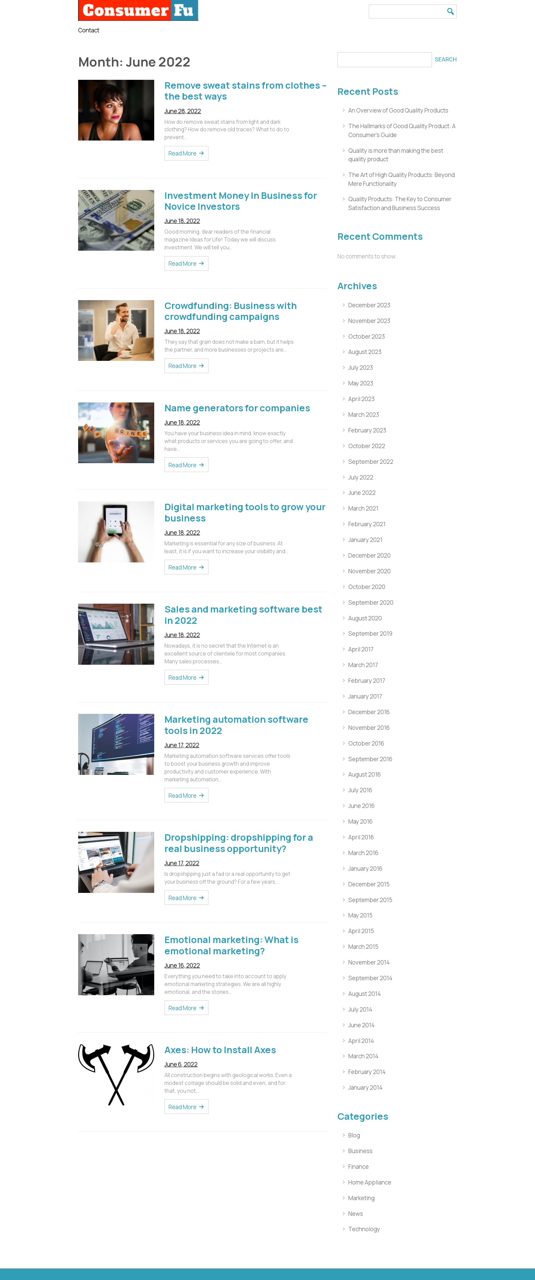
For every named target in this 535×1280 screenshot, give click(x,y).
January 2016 (365, 868)
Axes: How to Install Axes (220, 1049)
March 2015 (363, 947)
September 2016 (370, 759)
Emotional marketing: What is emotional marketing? (231, 945)
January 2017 (365, 696)
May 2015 (360, 915)
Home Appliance (369, 1182)
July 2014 (360, 1009)
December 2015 (369, 884)
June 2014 (361, 1025)
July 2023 (360, 367)
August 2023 (364, 352)
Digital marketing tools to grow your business (245, 512)
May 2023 (360, 383)
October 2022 (366, 446)
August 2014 (364, 994)
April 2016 (361, 837)
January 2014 (365, 1087)
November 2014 (369, 962)
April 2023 (361, 399)
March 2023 (363, 414)
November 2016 (369, 728)
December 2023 (369, 305)
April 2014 (361, 1041)
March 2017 (363, 665)
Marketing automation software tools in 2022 (236, 725)
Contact (88, 30)
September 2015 (370, 900)
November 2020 (369, 571)
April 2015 (361, 931)
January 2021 (365, 540)
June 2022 (362, 493)
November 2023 (369, 321)
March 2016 (363, 853)
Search (446, 59)
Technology (364, 1229)
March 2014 (363, 1056)
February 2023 (367, 430)
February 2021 (367, 524)
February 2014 (367, 1072)
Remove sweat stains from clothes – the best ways (245, 91)
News (355, 1214)
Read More (183, 153)
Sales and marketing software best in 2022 (243, 615)
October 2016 (366, 743)
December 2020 (369, 555)
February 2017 (366, 681)
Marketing (361, 1198)
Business (360, 1151)
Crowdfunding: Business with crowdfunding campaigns (230, 311)
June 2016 (361, 806)
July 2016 (360, 790)
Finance (358, 1167)
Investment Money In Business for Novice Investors (240, 201)
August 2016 (364, 774)
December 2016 (369, 712)
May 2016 (360, 821)
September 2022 (370, 462)
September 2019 (370, 633)
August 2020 (365, 618)
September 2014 (370, 978)
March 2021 (363, 508)
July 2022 (360, 477)
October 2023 (366, 336)
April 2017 (361, 649)
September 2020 (370, 602)
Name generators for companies (237, 407)
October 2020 (366, 587)
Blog (354, 1135)
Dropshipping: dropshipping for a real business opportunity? (238, 843)
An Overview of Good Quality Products (398, 110)
